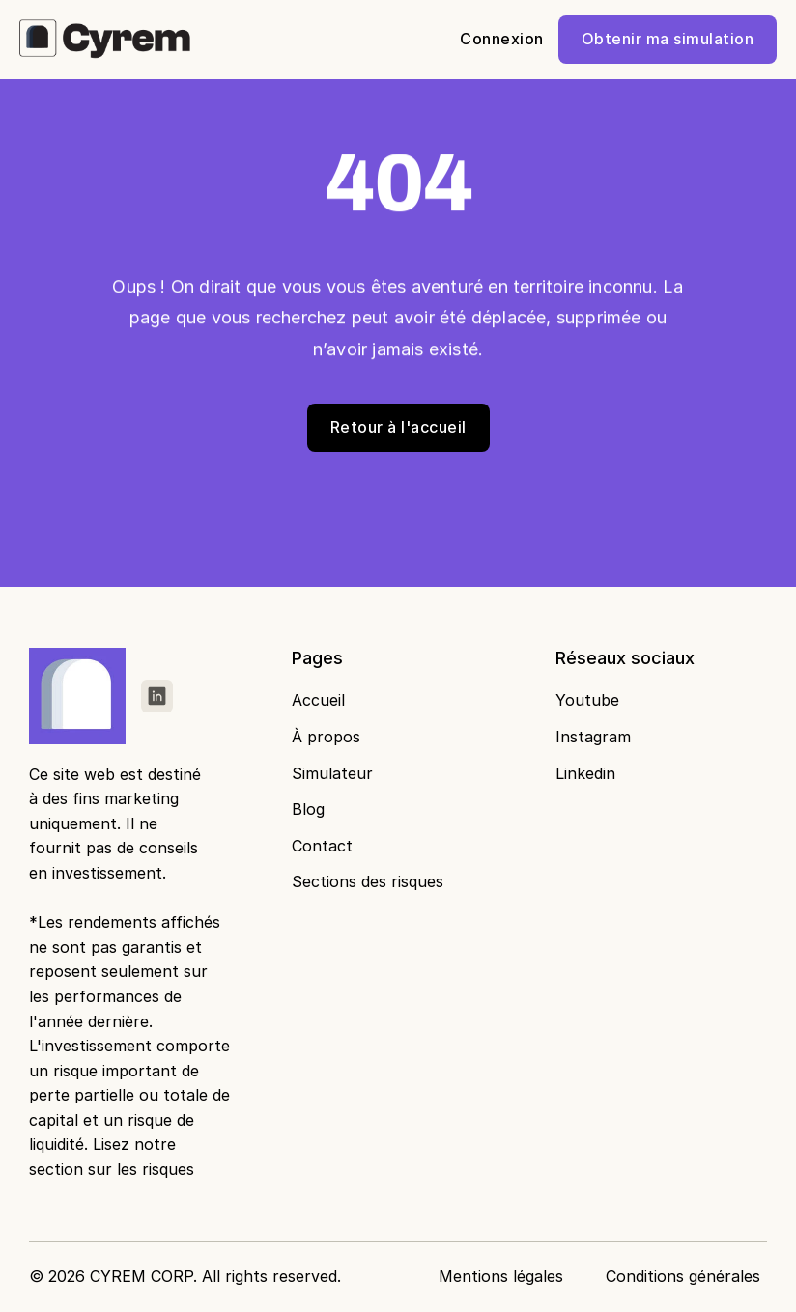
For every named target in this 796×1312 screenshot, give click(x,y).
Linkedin (585, 773)
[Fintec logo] (80, 696)
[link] (157, 696)
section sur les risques (111, 1169)
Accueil (318, 700)
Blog (308, 809)
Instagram (593, 736)
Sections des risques (367, 881)
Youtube (587, 700)
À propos (326, 736)
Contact (322, 845)
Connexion (502, 38)
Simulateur (332, 773)
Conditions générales (683, 1276)
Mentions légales (501, 1276)
